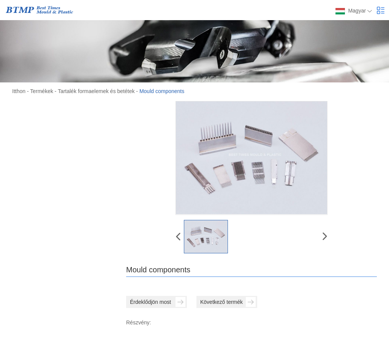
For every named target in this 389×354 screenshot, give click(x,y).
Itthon (18, 91)
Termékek (41, 91)
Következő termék (228, 302)
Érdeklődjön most (157, 302)
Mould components (161, 91)
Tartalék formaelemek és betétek (96, 91)
